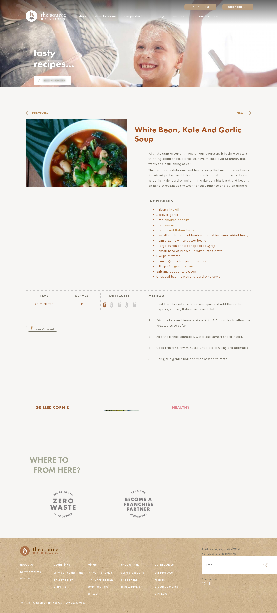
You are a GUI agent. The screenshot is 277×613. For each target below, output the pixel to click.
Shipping (60, 586)
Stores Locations (132, 572)
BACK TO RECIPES (54, 80)
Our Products (164, 572)
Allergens (161, 593)
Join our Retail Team (100, 579)
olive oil (173, 209)
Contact (93, 593)
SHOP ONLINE (237, 7)
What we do (27, 578)
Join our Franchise (99, 572)
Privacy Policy (63, 579)
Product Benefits (166, 586)
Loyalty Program (132, 586)
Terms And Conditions (69, 572)
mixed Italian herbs (179, 230)
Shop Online (129, 579)
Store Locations (98, 586)
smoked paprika (177, 220)
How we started (30, 572)
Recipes (160, 579)
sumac (170, 225)
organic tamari (182, 266)
